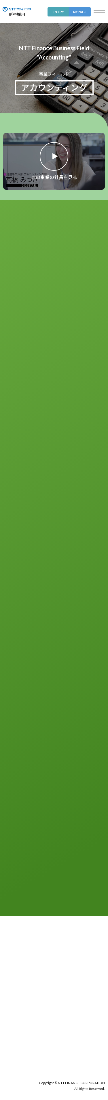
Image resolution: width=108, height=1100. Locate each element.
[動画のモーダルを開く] (54, 161)
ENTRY (58, 11)
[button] (99, 11)
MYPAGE (80, 11)
